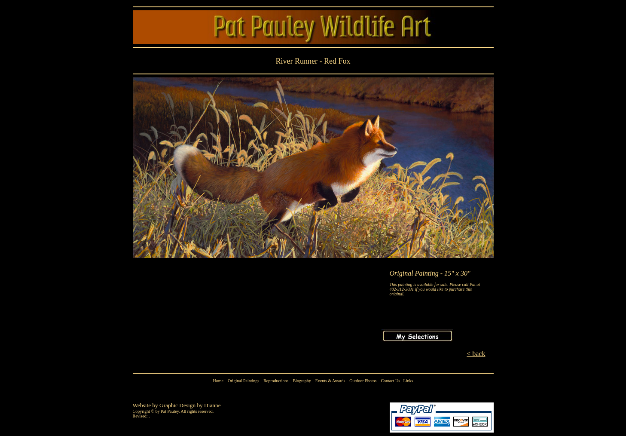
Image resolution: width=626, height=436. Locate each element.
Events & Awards (330, 380)
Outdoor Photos (362, 380)
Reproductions (275, 380)
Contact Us (390, 380)
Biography (302, 380)
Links (408, 380)
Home (218, 380)
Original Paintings (243, 380)
